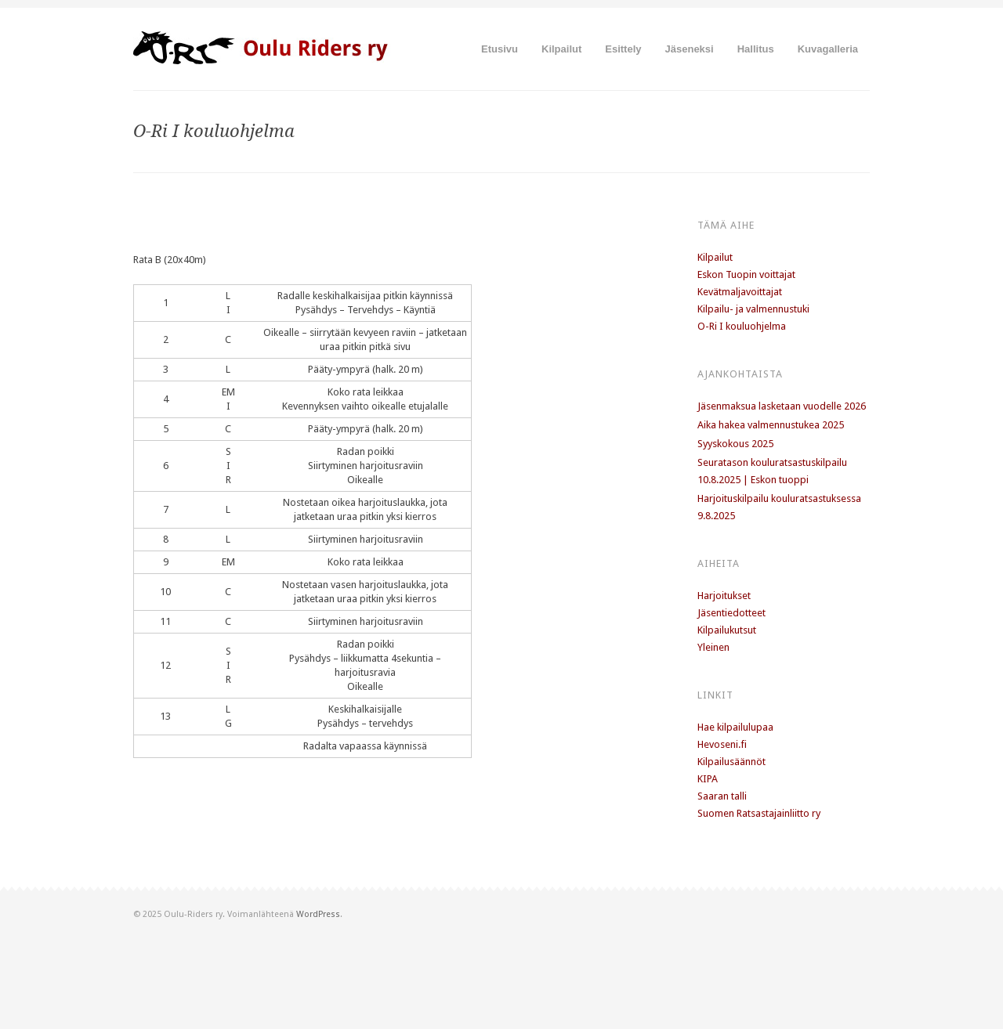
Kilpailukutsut (726, 630)
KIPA (707, 779)
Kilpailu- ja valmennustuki (753, 309)
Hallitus (755, 49)
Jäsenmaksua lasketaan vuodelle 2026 (781, 406)
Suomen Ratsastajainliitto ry (758, 813)
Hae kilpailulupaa (735, 727)
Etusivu (499, 49)
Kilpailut (561, 49)
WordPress (318, 914)
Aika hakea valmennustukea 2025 (770, 425)
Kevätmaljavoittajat (739, 292)
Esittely (623, 49)
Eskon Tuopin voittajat (746, 274)
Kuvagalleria (828, 49)
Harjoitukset (724, 595)
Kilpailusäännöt (731, 761)
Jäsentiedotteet (731, 613)
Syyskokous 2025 (735, 444)
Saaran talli (722, 796)
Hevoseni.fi (722, 744)
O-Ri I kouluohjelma (741, 326)
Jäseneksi (689, 49)
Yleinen (713, 647)
